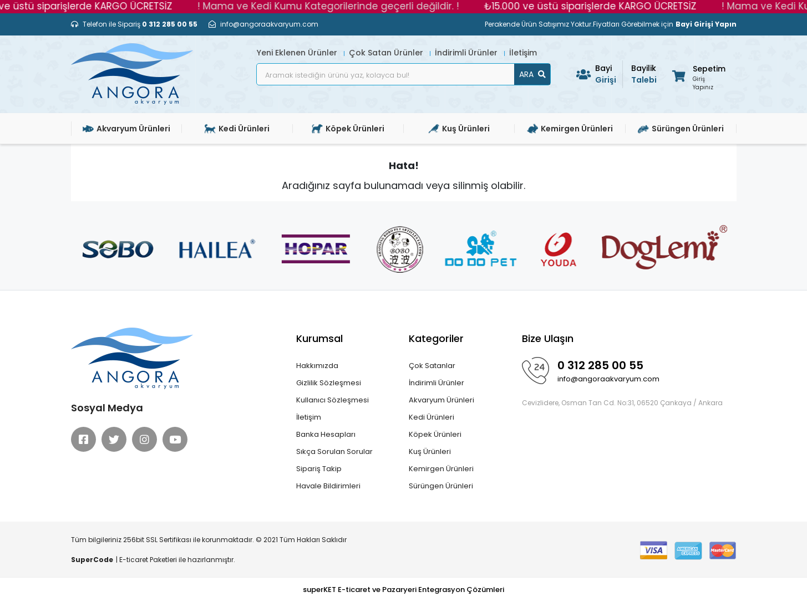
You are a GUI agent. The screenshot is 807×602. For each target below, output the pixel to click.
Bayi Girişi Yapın (706, 24)
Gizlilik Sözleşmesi (328, 382)
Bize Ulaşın (547, 338)
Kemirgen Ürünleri (441, 468)
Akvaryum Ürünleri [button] (126, 128)
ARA (532, 74)
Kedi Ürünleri (431, 417)
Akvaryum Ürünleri (441, 400)
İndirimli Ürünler (467, 52)
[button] (698, 75)
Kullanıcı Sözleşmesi (332, 400)
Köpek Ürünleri (435, 434)
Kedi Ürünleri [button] (237, 128)
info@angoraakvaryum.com (608, 379)
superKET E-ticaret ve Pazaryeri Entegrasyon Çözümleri (403, 589)
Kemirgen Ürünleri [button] (570, 128)
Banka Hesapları (326, 434)
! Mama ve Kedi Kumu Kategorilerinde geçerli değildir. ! (335, 6)
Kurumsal (319, 338)
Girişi (609, 74)
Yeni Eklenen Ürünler (298, 52)
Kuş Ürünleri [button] (459, 128)
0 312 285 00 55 (600, 365)
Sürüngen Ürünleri (441, 486)
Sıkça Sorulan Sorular (334, 451)
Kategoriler (436, 338)
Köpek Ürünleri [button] (348, 128)
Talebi (645, 74)
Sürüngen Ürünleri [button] (681, 128)
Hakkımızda (317, 365)
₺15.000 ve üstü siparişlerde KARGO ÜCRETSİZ (597, 6)
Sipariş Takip (319, 468)
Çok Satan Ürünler (387, 52)
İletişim (523, 52)
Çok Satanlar (432, 365)
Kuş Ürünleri (430, 451)
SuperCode (92, 559)
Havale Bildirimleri (328, 486)
